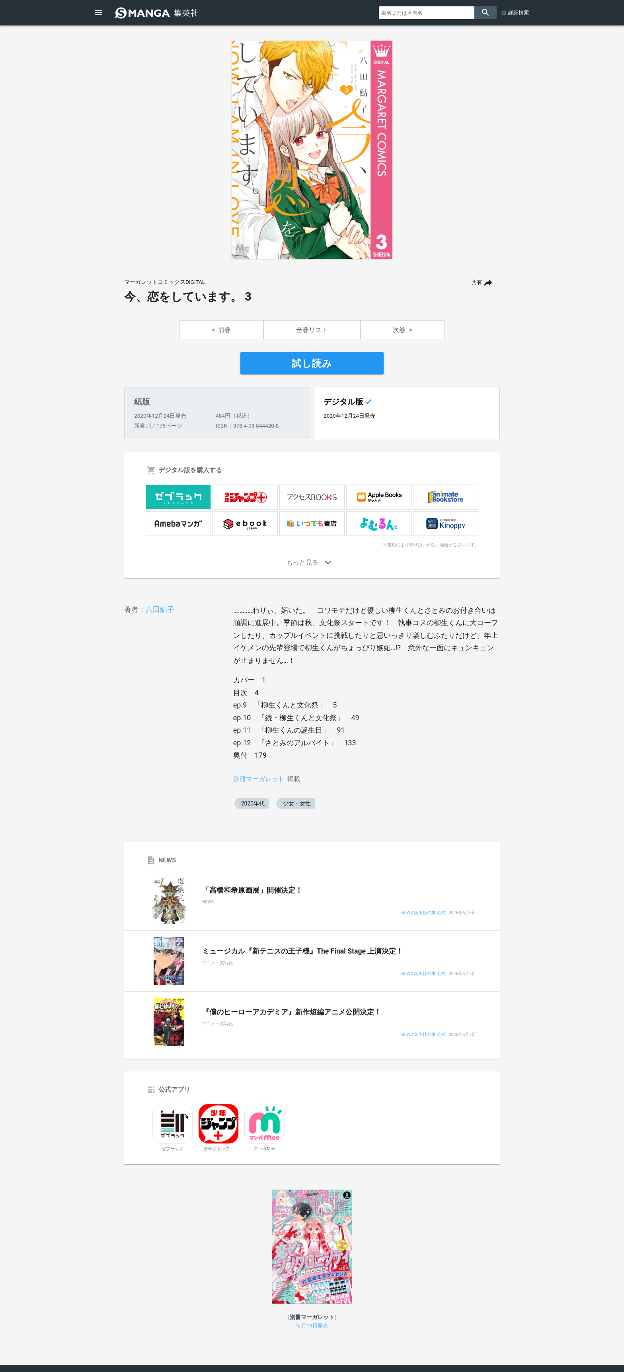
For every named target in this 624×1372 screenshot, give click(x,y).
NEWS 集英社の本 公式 (423, 913)
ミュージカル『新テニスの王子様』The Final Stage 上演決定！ (302, 951)
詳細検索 (518, 13)
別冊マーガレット (258, 779)
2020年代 (253, 803)
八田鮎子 (160, 609)
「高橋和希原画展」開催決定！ (252, 890)
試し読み (312, 363)
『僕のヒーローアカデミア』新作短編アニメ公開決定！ (291, 1012)
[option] (312, 149)
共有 (476, 282)
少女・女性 (297, 803)
